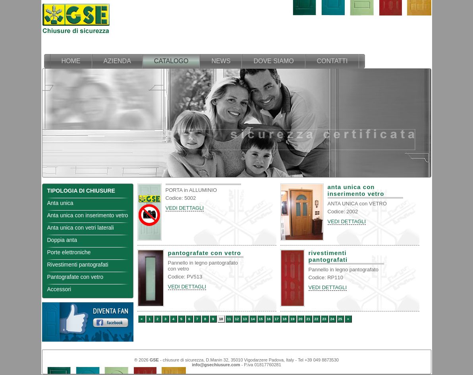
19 (292, 319)
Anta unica (60, 203)
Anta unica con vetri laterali (80, 227)
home (71, 61)
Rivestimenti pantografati (77, 264)
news (220, 61)
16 (268, 319)
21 (308, 319)
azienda (117, 61)
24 (332, 319)
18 (284, 319)
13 (245, 319)
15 (261, 319)
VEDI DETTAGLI (185, 208)
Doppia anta (62, 240)
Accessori (59, 289)
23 (324, 319)
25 (340, 319)
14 (253, 319)
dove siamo (273, 61)
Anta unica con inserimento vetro (87, 215)
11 (229, 319)
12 (237, 319)
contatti (332, 61)
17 (276, 319)
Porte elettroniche (69, 252)
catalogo (171, 61)
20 (300, 319)
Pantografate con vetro (75, 277)
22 (316, 319)
